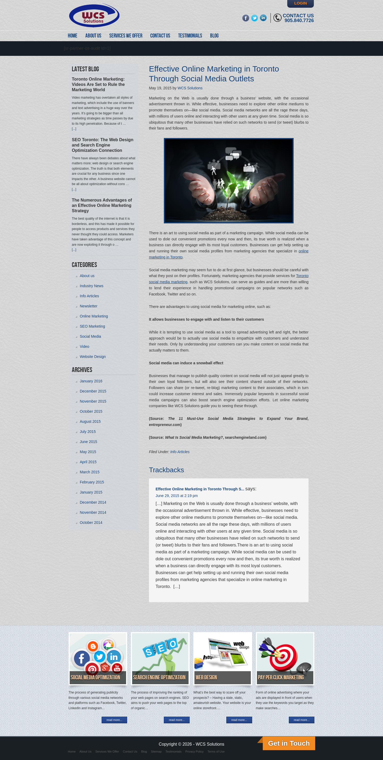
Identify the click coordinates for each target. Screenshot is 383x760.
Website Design (93, 356)
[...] (74, 129)
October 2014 (91, 522)
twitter (255, 18)
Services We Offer (107, 751)
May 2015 (88, 452)
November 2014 (93, 512)
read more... (114, 719)
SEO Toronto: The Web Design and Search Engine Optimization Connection (102, 145)
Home (72, 751)
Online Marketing (94, 316)
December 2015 (93, 391)
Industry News (91, 286)
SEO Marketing (92, 326)
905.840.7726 (299, 20)
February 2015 (92, 482)
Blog (144, 751)
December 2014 (93, 502)
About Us (85, 751)
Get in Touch (289, 743)
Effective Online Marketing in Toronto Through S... (200, 489)
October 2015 (91, 411)
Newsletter (88, 306)
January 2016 (91, 381)
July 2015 (88, 431)
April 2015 (88, 462)
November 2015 (93, 401)
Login (300, 3)
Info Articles (180, 452)
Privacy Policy (194, 751)
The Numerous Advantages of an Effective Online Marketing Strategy (102, 205)
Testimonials (173, 751)
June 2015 (88, 442)
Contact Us (298, 15)
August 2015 (90, 421)
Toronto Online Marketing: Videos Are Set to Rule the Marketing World (98, 84)
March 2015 (89, 472)
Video (84, 346)
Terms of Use (216, 751)
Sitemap (156, 751)
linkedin (263, 18)
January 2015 (91, 492)
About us (87, 276)
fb (246, 18)
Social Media (90, 336)
